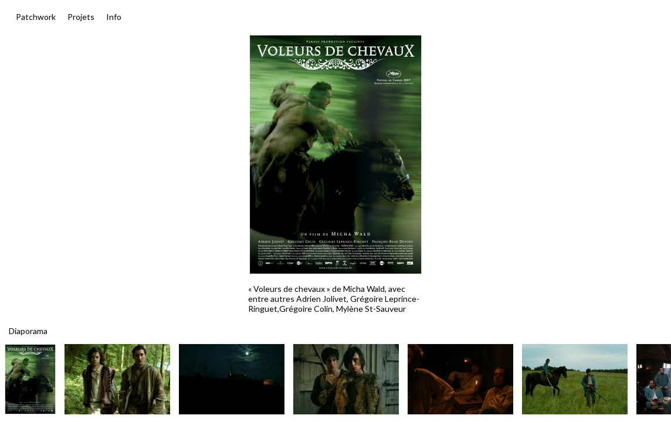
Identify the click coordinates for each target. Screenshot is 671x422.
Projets (80, 17)
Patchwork (36, 17)
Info (113, 17)
